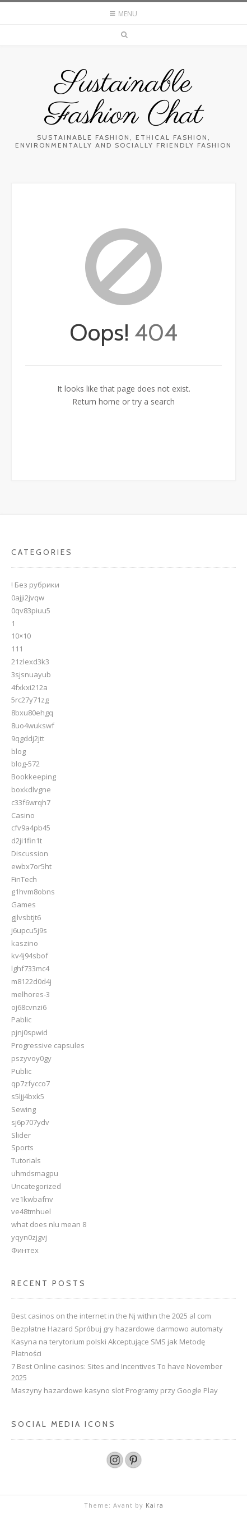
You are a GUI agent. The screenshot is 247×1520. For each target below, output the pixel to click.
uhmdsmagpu (34, 1173)
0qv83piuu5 (30, 610)
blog (18, 751)
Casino (23, 815)
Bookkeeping (33, 777)
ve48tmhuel (31, 1211)
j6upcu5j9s (29, 930)
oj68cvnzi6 (28, 1007)
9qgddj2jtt (27, 738)
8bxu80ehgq (32, 713)
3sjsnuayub (31, 674)
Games (23, 904)
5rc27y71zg (30, 700)
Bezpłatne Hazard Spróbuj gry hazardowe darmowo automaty (117, 1329)
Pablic (21, 1019)
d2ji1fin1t (26, 840)
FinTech (24, 879)
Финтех (25, 1250)
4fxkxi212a (29, 687)
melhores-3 (30, 994)
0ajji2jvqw (27, 598)
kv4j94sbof (29, 955)
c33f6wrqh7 (30, 802)
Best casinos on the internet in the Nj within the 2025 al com (111, 1316)
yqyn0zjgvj (29, 1237)
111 (17, 649)
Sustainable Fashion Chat (124, 99)
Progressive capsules (48, 1045)
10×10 (21, 636)
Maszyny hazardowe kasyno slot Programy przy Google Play (114, 1390)
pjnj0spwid (29, 1032)
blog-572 (25, 764)
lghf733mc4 (30, 968)
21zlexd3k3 (30, 661)
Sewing (23, 1109)
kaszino (24, 943)
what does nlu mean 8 (48, 1224)
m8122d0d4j (31, 981)
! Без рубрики (35, 585)
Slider (21, 1135)
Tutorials (26, 1160)
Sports (22, 1147)
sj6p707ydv (30, 1122)
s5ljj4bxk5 (27, 1096)
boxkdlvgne (31, 789)
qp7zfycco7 (30, 1083)
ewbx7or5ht (31, 866)
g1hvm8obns (33, 892)
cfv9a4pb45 (30, 828)
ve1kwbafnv (32, 1199)
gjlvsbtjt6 (26, 917)
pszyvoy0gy (31, 1058)
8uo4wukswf (32, 725)
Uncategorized (36, 1186)
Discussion (29, 853)
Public (21, 1071)
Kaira (155, 1505)
